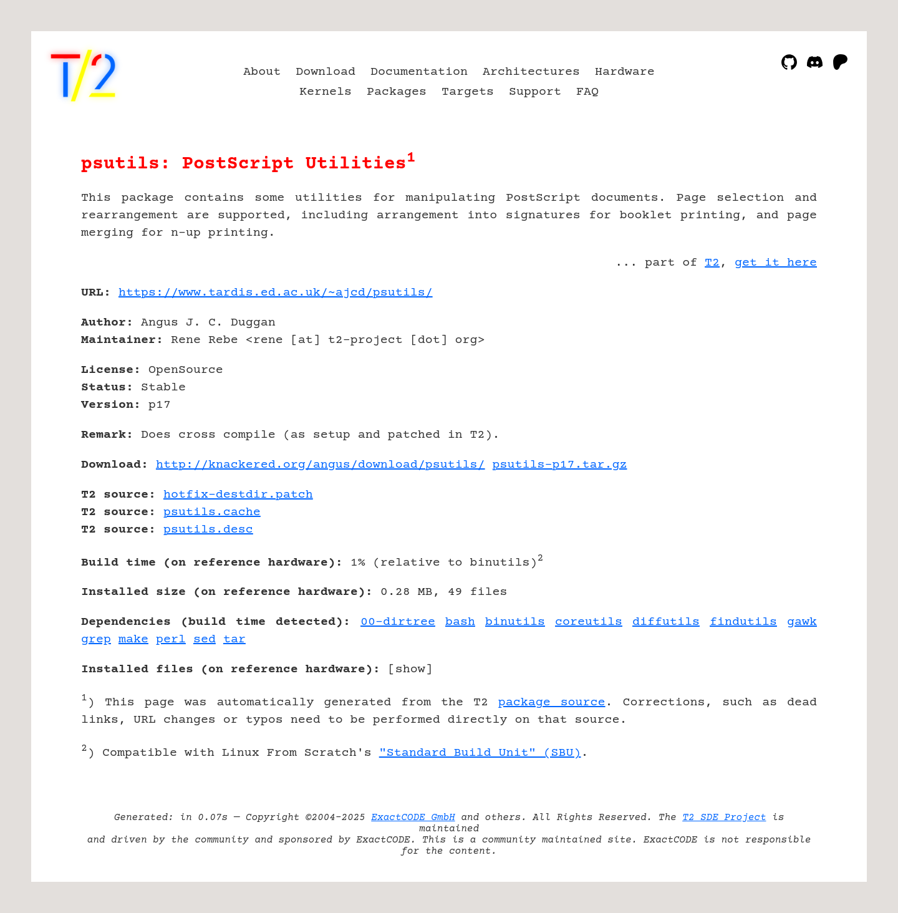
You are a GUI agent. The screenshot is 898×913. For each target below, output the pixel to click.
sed (204, 639)
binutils (515, 622)
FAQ (587, 92)
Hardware (625, 72)
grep (96, 639)
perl (171, 639)
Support (535, 92)
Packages (397, 92)
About (262, 72)
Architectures (531, 72)
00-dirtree (397, 622)
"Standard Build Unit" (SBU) (480, 753)
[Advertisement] (779, 365)
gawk (802, 622)
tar (234, 639)
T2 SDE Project (724, 817)
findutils (743, 622)
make (133, 639)
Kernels (325, 92)
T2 (712, 263)
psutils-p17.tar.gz (560, 465)
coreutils (588, 622)
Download (325, 72)
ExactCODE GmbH (413, 817)
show (410, 669)
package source (552, 702)
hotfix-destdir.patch (238, 495)
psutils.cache (212, 512)
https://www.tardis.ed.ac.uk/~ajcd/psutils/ (275, 293)
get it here (776, 263)
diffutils (666, 622)
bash (460, 622)
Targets (468, 92)
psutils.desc (208, 530)
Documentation (419, 72)
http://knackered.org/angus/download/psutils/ (320, 465)
